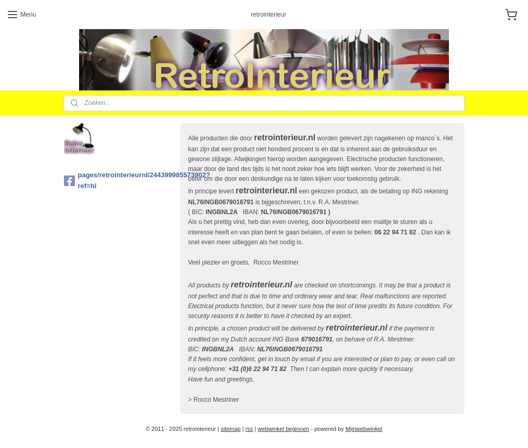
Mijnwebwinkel (363, 429)
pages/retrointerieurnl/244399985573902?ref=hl (118, 180)
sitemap (231, 429)
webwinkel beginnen (283, 429)
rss (249, 429)
